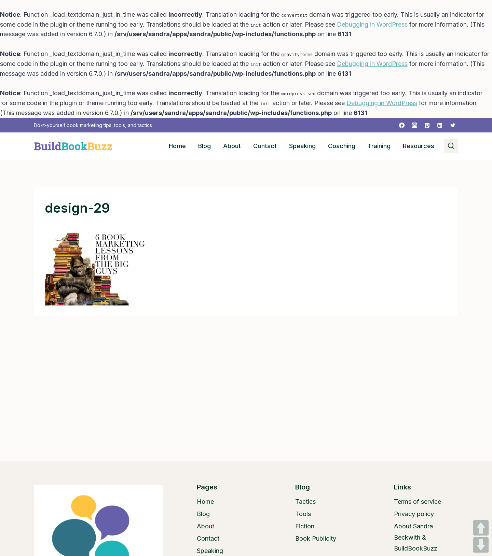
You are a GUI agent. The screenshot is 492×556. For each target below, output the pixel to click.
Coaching (341, 145)
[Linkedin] (439, 125)
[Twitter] (452, 125)
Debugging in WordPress (372, 24)
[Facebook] (401, 125)
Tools (303, 513)
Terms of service (417, 501)
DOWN (481, 545)
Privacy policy (414, 513)
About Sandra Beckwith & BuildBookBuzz (415, 537)
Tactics (305, 501)
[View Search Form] (451, 146)
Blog (204, 145)
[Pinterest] (427, 125)
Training (379, 145)
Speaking (302, 145)
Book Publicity (315, 538)
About (232, 145)
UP (481, 528)
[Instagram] (414, 125)
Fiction (304, 526)
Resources (418, 145)
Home (177, 145)
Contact (265, 145)
